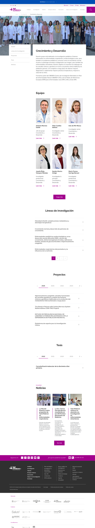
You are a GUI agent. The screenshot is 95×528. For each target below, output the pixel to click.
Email (69, 457)
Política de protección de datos (57, 487)
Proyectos (14, 55)
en (13, 5)
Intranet (74, 474)
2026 (43, 286)
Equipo (13, 46)
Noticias (13, 64)
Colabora (60, 476)
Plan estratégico (48, 466)
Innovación (61, 9)
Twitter (22, 457)
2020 (62, 356)
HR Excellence (47, 478)
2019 (71, 356)
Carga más (59, 197)
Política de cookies (69, 487)
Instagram (32, 457)
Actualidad (61, 480)
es (15, 5)
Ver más (59, 443)
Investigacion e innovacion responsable (48, 470)
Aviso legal (45, 487)
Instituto (29, 466)
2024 (62, 286)
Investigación (36, 9)
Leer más (39, 138)
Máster (74, 470)
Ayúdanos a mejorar (77, 472)
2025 (52, 286)
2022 (43, 356)
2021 (52, 356)
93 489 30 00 (79, 457)
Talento (44, 9)
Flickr (38, 457)
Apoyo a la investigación (72, 9)
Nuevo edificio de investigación (62, 467)
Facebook (25, 457)
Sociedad (82, 9)
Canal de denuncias (14, 489)
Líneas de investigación (18, 51)
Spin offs (46, 474)
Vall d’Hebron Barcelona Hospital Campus (77, 478)
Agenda (60, 478)
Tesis (12, 60)
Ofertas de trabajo (62, 474)
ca (11, 5)
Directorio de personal (61, 471)
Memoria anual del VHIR (77, 467)
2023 (71, 286)
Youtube (35, 457)
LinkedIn (29, 457)
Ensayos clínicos (52, 9)
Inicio (17, 14)
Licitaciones (47, 476)
